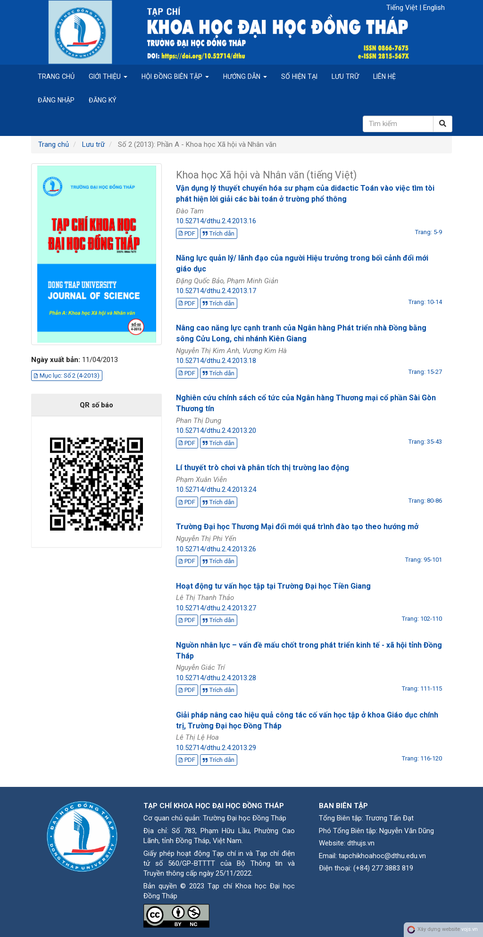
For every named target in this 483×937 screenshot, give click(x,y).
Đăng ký (103, 100)
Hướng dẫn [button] (245, 76)
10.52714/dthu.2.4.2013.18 (216, 360)
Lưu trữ (345, 76)
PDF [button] (187, 233)
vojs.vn (469, 929)
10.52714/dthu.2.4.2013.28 (216, 678)
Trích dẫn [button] (218, 233)
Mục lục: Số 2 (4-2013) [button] (67, 375)
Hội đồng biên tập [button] (175, 76)
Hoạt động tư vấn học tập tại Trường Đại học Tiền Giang (273, 586)
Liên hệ (384, 76)
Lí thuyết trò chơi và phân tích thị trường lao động (262, 467)
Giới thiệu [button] (108, 76)
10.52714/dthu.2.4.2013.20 (216, 430)
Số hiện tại (299, 76)
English (434, 7)
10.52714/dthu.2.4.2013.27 (216, 608)
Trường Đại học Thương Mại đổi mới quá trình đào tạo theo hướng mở (297, 526)
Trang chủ (56, 76)
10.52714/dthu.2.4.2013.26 (216, 549)
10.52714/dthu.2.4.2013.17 (216, 291)
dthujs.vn (361, 843)
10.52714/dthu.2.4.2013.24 (216, 489)
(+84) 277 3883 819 (383, 868)
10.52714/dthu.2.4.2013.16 (216, 221)
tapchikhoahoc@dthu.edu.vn (382, 856)
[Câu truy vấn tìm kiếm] (398, 124)
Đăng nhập (56, 100)
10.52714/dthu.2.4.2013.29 (216, 747)
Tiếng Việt (402, 7)
